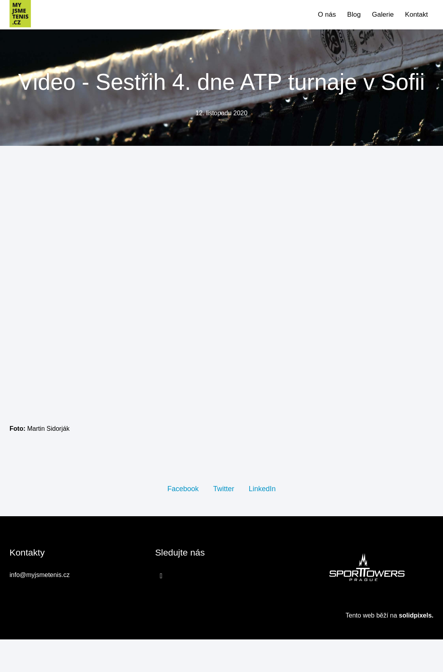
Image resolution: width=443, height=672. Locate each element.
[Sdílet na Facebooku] (182, 521)
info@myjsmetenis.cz (39, 607)
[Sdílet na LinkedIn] (261, 521)
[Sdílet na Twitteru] (223, 521)
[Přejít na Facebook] (161, 609)
